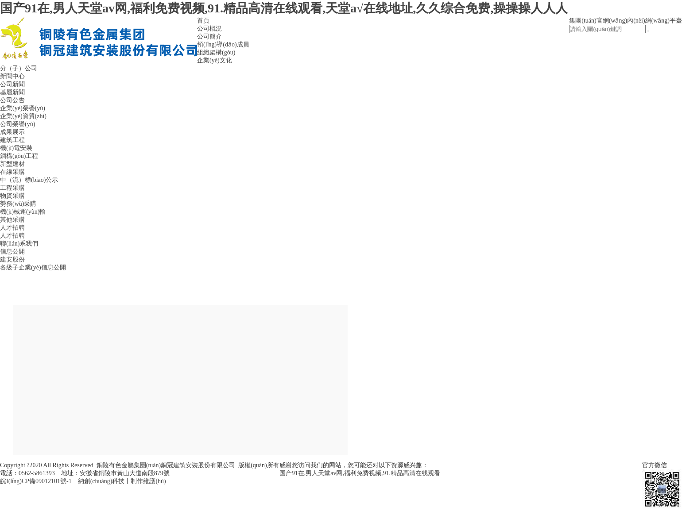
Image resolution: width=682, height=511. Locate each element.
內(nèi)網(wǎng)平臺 (654, 20)
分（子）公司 (18, 68)
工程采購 (12, 187)
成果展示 (12, 132)
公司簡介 (209, 36)
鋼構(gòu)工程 (19, 156)
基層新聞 (12, 92)
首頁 (203, 20)
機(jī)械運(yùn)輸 (23, 211)
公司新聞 (12, 84)
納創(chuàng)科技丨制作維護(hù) (122, 481)
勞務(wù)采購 (18, 203)
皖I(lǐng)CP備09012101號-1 (36, 481)
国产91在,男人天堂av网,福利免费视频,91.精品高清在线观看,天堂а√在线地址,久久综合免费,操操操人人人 (284, 8)
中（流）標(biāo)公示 (29, 180)
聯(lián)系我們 (19, 243)
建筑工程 (12, 140)
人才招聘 (12, 227)
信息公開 (12, 251)
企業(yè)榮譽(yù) (22, 108)
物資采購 (12, 195)
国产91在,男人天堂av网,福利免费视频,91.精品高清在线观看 (359, 473)
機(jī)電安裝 (16, 148)
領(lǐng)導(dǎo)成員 (223, 44)
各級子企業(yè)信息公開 (33, 267)
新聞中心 (12, 76)
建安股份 (12, 259)
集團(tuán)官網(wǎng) (598, 20)
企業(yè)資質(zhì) (23, 116)
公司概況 (209, 28)
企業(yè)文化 (214, 60)
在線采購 (12, 172)
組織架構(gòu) (216, 52)
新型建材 (12, 164)
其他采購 (12, 219)
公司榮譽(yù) (17, 124)
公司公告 (12, 100)
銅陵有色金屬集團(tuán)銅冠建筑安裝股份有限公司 (166, 465)
